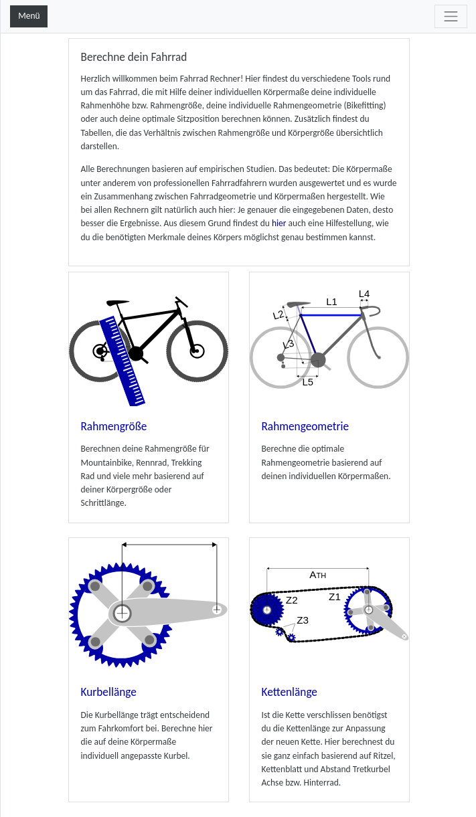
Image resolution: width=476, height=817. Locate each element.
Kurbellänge (109, 692)
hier (279, 223)
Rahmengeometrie (305, 427)
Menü (28, 15)
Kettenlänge (289, 692)
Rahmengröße (114, 427)
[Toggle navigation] (450, 16)
